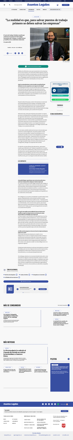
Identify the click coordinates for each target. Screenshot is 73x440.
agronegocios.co (18, 435)
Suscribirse (66, 4)
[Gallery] (26, 288)
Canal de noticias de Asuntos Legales (33, 66)
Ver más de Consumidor (64, 305)
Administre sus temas (26, 281)
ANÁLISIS (45, 9)
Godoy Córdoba (24, 274)
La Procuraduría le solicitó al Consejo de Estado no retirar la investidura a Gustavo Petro (14, 353)
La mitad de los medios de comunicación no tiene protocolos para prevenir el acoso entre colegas (60, 323)
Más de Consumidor (12, 305)
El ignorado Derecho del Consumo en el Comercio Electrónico (9, 370)
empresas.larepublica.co (30, 435)
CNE (65, 0)
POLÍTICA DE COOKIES (28, 427)
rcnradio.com (65, 435)
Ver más (60, 147)
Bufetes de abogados (10, 274)
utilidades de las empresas (11, 277)
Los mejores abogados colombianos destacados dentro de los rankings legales (10, 316)
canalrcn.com (56, 435)
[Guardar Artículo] (9, 53)
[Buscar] (10, 5)
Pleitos (53, 358)
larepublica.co (7, 435)
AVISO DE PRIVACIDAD (41, 422)
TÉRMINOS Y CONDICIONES (29, 424)
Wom (45, 0)
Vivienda (10, 0)
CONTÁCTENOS (27, 419)
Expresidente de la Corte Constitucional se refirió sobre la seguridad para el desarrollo (25, 370)
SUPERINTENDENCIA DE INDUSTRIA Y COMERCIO (41, 428)
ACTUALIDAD (14, 9)
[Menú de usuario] (57, 5)
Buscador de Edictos (55, 9)
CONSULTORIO (23, 9)
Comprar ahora (60, 95)
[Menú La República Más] (4, 5)
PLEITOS (38, 9)
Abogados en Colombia (38, 274)
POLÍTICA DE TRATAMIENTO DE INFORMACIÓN (42, 425)
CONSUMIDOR (31, 9)
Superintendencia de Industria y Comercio (33, 0)
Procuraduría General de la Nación (54, 0)
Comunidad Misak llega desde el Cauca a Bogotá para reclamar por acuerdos (41, 370)
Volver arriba (64, 404)
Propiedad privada (18, 0)
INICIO (4, 419)
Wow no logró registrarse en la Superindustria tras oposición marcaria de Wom (59, 368)
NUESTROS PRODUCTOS (29, 422)
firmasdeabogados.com (45, 435)
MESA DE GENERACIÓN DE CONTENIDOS (41, 420)
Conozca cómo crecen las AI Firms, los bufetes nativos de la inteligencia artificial (61, 314)
